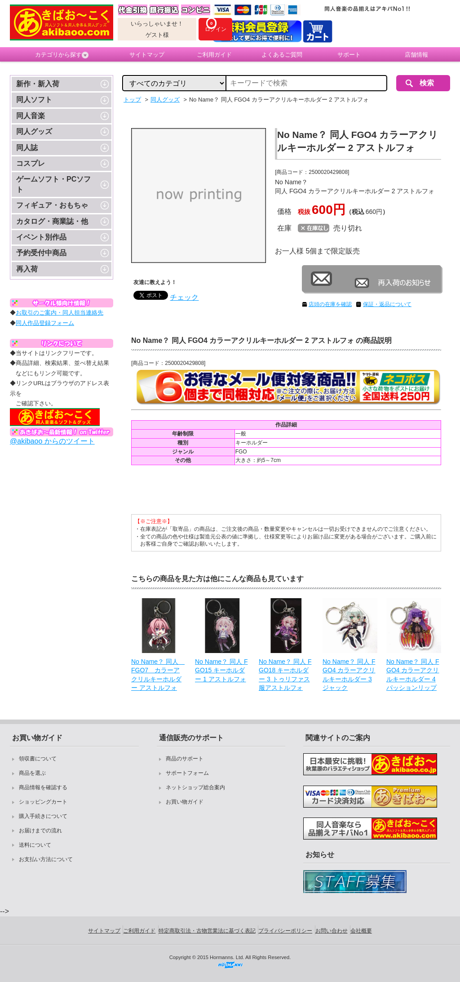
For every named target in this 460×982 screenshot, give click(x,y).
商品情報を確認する (43, 787)
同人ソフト (34, 99)
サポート (349, 54)
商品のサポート (184, 758)
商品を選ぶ (32, 773)
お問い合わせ (331, 930)
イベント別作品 (41, 237)
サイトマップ (146, 54)
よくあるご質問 (281, 54)
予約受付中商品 (41, 253)
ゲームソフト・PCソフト (53, 184)
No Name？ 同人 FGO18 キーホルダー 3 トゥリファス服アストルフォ (285, 675)
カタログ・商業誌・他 (52, 221)
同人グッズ (34, 131)
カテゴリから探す (61, 54)
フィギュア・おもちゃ (52, 205)
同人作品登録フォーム (45, 323)
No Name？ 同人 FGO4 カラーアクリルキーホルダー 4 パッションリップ (412, 675)
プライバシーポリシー (285, 930)
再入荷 (27, 269)
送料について (35, 845)
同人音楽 (30, 116)
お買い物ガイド (184, 802)
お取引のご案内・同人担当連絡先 (59, 312)
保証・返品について (387, 304)
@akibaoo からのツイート (52, 441)
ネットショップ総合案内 (195, 787)
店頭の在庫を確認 (330, 304)
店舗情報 (416, 54)
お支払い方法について (46, 859)
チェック (184, 297)
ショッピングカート (43, 802)
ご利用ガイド (214, 54)
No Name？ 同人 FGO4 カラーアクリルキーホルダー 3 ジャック (349, 675)
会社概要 (361, 930)
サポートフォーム (187, 773)
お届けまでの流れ (40, 830)
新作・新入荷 (37, 84)
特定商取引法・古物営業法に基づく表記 (207, 930)
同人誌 (27, 147)
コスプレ (30, 163)
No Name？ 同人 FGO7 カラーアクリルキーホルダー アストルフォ (158, 675)
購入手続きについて (43, 816)
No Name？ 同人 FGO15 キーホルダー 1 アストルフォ (221, 670)
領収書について (38, 758)
